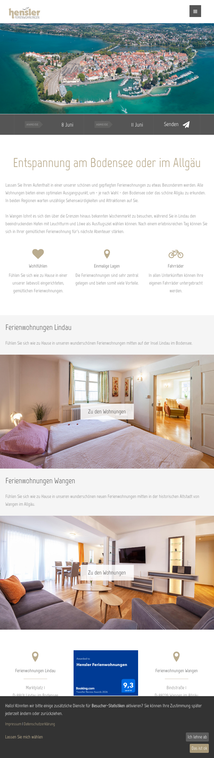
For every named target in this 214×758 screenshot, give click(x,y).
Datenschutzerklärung (39, 723)
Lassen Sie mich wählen (24, 737)
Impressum (13, 723)
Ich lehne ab (197, 737)
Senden (176, 124)
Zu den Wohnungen (107, 411)
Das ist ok (199, 748)
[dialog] (107, 727)
